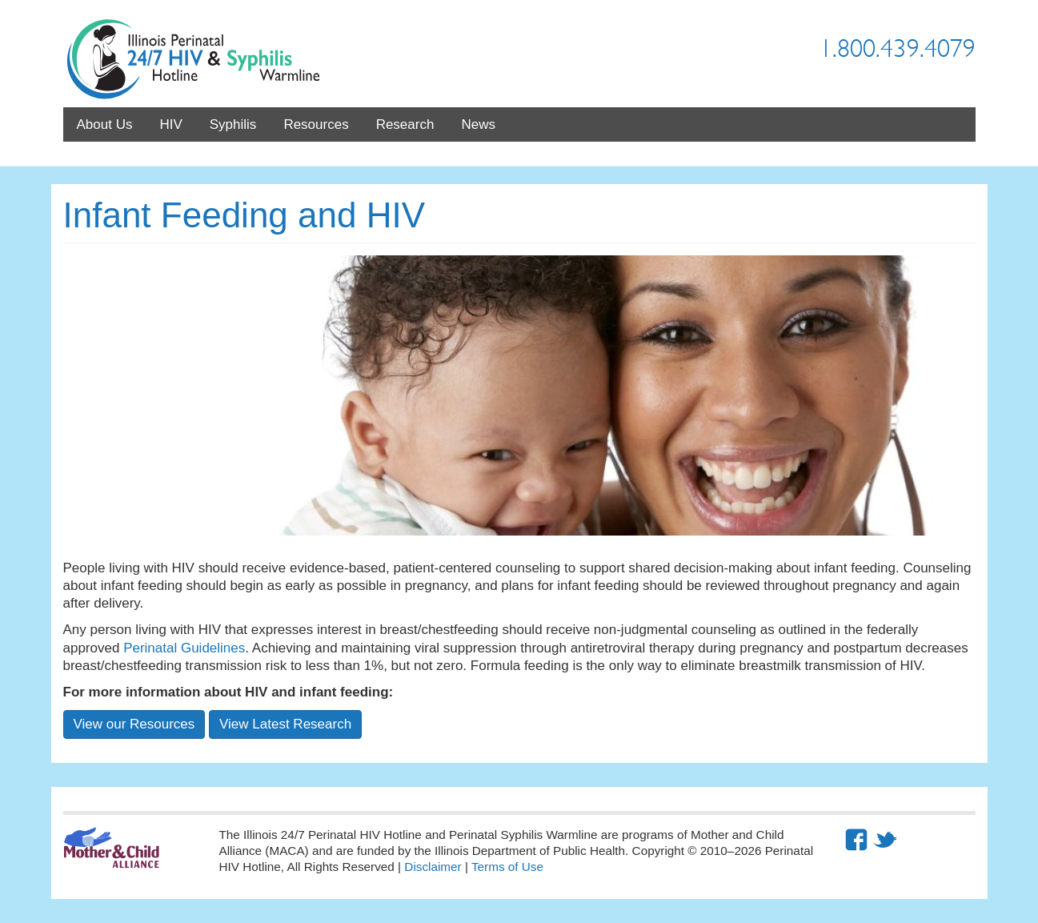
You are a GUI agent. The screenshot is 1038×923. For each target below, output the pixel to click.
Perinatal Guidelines (184, 648)
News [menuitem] (478, 124)
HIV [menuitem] (170, 124)
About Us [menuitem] (105, 124)
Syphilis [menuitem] (233, 124)
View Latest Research (285, 724)
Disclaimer (432, 866)
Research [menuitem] (405, 124)
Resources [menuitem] (315, 124)
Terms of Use (507, 866)
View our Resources (134, 724)
